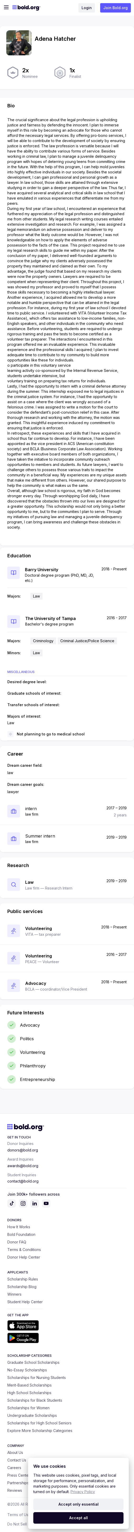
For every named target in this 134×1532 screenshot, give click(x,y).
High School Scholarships (29, 1392)
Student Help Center (25, 1302)
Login (87, 7)
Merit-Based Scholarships (29, 1385)
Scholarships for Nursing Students (36, 1377)
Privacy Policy (83, 1491)
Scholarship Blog (21, 1286)
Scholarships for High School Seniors (39, 1423)
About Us (15, 1452)
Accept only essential (78, 1504)
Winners (14, 1294)
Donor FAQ (16, 1242)
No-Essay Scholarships (27, 1370)
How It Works (18, 1227)
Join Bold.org (115, 7)
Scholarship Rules (22, 1279)
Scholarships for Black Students (34, 1400)
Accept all (78, 1518)
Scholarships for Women (28, 1408)
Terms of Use (19, 1514)
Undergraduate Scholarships (32, 1415)
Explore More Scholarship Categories (39, 1430)
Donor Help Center (23, 1257)
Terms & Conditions (24, 1249)
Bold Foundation (21, 1234)
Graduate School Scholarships (33, 1362)
